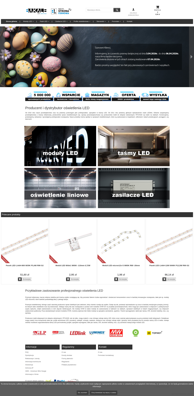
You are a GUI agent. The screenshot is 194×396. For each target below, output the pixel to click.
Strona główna (11, 21)
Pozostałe (115, 21)
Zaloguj (133, 13)
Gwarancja (29, 365)
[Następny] (191, 56)
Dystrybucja (29, 355)
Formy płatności (67, 358)
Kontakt (129, 21)
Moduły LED (27, 21)
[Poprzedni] (2, 56)
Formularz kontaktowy (106, 355)
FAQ (26, 352)
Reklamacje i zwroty (32, 358)
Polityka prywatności (69, 365)
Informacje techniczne (33, 362)
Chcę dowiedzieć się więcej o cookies (103, 393)
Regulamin (65, 362)
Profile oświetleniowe (81, 21)
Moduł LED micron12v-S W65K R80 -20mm (121, 265)
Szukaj (116, 10)
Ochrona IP (29, 368)
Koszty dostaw (67, 355)
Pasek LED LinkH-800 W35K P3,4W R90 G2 (25, 265)
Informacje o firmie (31, 374)
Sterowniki (100, 21)
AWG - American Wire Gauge (35, 371)
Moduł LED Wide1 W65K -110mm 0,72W (73, 265)
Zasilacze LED (60, 21)
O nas (64, 352)
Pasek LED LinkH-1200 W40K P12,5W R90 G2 (169, 265)
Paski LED (43, 21)
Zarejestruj (133, 15)
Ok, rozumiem (82, 393)
